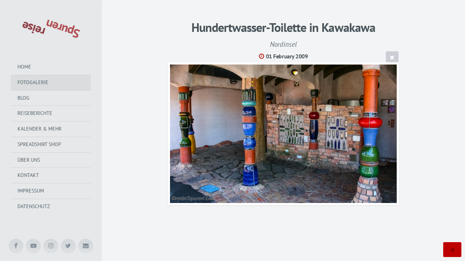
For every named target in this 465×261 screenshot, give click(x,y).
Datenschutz (33, 206)
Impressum (30, 190)
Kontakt (28, 175)
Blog (23, 98)
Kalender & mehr (39, 128)
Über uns (28, 160)
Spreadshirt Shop (39, 144)
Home (24, 66)
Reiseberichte (34, 113)
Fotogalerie (32, 82)
